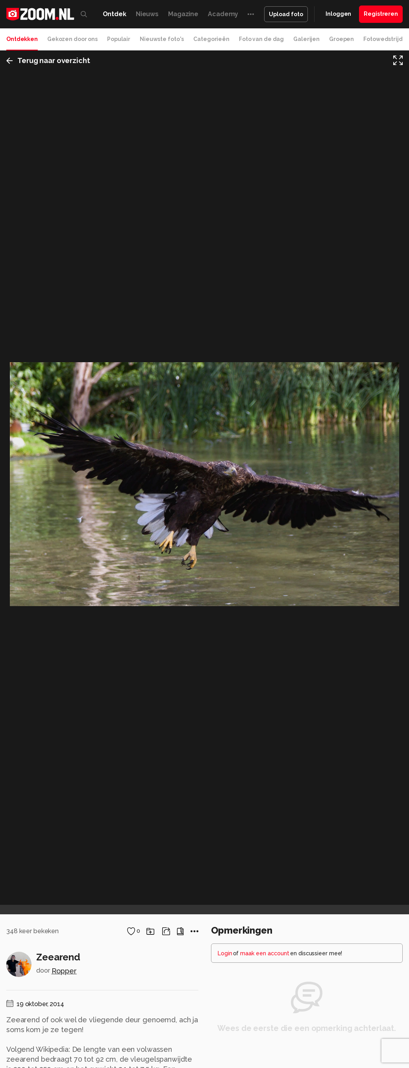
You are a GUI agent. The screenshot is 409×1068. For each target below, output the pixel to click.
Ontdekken (22, 39)
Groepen (341, 39)
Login (225, 953)
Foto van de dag (261, 39)
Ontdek (114, 14)
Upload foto (286, 14)
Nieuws (147, 14)
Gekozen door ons (72, 39)
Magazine (183, 14)
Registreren (381, 14)
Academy (223, 14)
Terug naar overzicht (48, 60)
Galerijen (306, 39)
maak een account (264, 953)
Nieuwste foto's (162, 39)
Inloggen (338, 14)
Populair (118, 39)
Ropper (64, 971)
